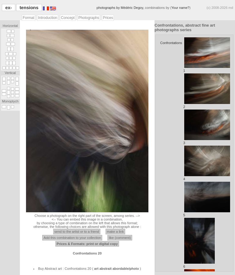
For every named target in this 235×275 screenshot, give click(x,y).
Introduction (47, 18)
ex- (8, 7)
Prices (108, 18)
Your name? (180, 7)
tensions (29, 7)
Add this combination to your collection (72, 238)
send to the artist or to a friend (76, 231)
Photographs (88, 18)
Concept (68, 18)
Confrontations (171, 43)
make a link (115, 231)
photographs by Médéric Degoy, (121, 7)
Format (28, 18)
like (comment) (120, 238)
